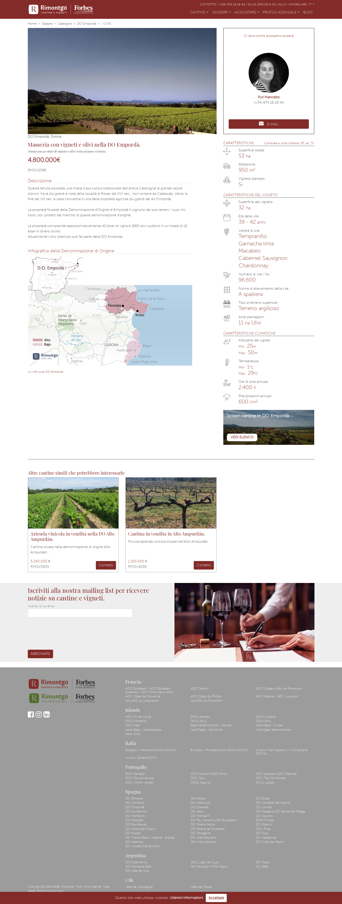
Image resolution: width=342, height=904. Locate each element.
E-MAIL (269, 123)
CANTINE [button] (199, 12)
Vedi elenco (242, 437)
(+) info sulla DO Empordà (45, 372)
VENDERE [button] (221, 12)
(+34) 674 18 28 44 (269, 103)
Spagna (47, 23)
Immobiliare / (298, 4)
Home (32, 23)
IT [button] (311, 4)
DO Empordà (86, 23)
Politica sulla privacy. (50, 891)
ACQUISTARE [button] (246, 12)
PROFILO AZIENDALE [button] (281, 12)
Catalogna (65, 23)
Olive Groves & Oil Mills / (268, 4)
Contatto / (209, 4)
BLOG (308, 12)
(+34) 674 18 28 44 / (233, 4)
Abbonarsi (40, 654)
